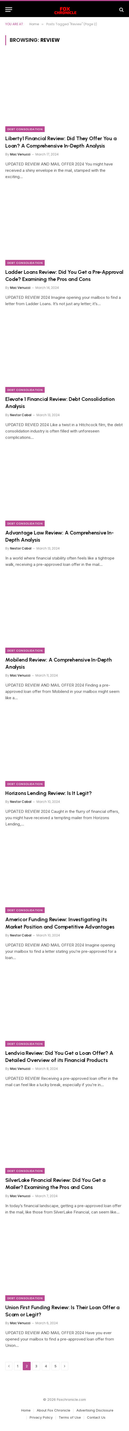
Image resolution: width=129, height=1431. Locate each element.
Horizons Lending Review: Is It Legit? (48, 793)
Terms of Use (70, 1417)
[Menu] (8, 10)
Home (26, 1410)
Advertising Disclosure (94, 1410)
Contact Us (96, 1417)
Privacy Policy (41, 1417)
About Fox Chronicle (53, 1410)
